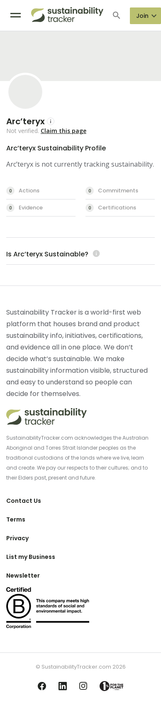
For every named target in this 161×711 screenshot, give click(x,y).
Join (142, 16)
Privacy (17, 538)
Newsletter (23, 575)
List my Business (30, 557)
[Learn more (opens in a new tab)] (95, 254)
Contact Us (23, 501)
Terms (15, 519)
